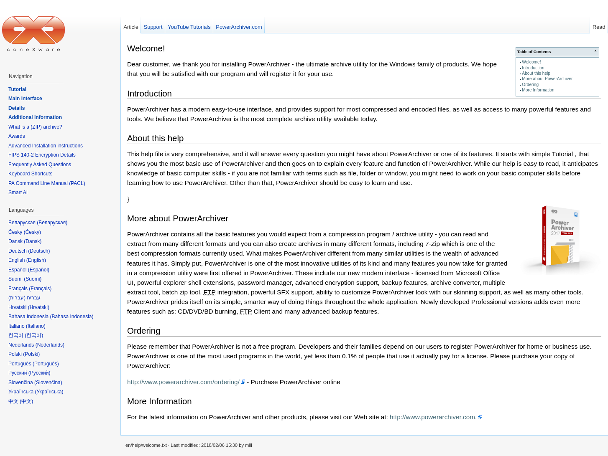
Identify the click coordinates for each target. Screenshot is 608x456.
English (36, 260)
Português (45, 364)
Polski (31, 354)
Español (39, 270)
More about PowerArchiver (547, 78)
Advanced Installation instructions (45, 146)
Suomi (33, 279)
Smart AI (18, 192)
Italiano (36, 326)
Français (40, 288)
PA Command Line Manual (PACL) (46, 183)
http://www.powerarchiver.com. (433, 417)
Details (16, 108)
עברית (17, 298)
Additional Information (35, 117)
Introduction (533, 68)
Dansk (33, 241)
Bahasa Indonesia (71, 316)
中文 (26, 401)
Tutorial (17, 89)
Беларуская (52, 222)
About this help (536, 73)
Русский (39, 373)
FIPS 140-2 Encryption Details (42, 155)
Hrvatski (39, 307)
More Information (538, 90)
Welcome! (531, 62)
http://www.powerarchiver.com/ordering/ (183, 381)
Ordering (530, 84)
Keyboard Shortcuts (30, 174)
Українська (48, 392)
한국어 (33, 335)
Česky (32, 232)
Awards (16, 136)
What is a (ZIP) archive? (35, 127)
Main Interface (25, 98)
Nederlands (50, 345)
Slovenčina (48, 382)
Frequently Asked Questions (39, 164)
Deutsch (39, 251)
